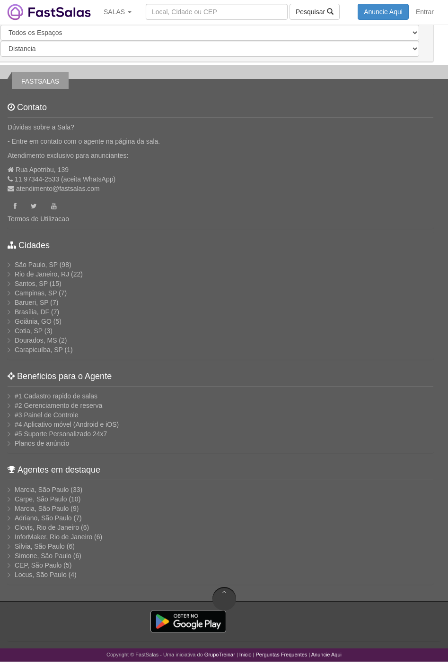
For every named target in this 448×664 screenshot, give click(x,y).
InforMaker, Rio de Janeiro (53, 537)
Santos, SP (31, 283)
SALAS (118, 12)
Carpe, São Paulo (41, 499)
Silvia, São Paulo (40, 546)
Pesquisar (315, 12)
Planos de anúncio (42, 443)
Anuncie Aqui (383, 12)
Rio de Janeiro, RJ (42, 274)
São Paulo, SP (36, 264)
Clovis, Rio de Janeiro (47, 527)
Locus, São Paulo (41, 574)
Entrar (425, 12)
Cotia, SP (29, 331)
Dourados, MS (36, 340)
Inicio (245, 654)
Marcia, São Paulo (42, 489)
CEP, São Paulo (38, 565)
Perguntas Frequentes (281, 654)
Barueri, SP (31, 302)
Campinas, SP (36, 293)
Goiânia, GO (33, 321)
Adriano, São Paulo (43, 518)
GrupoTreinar (219, 654)
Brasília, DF (32, 312)
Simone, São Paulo (43, 556)
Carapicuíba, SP (39, 350)
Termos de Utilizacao (38, 219)
